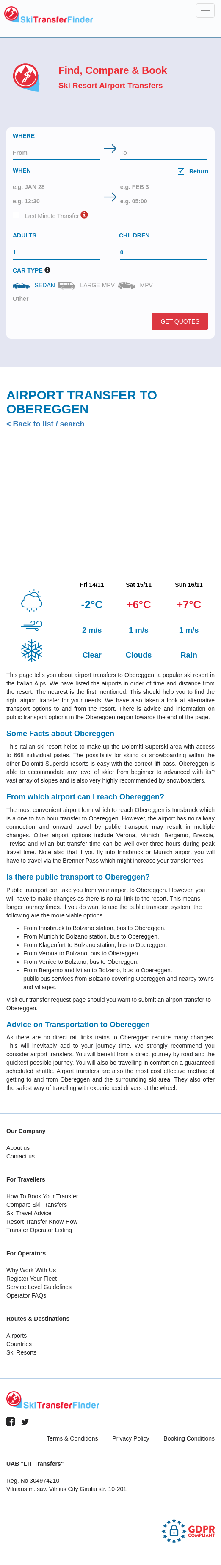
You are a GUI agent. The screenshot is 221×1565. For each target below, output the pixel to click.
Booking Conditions (189, 1438)
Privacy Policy (130, 1438)
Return (193, 171)
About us (18, 1147)
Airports (16, 1335)
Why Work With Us (31, 1270)
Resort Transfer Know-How (41, 1221)
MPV (136, 285)
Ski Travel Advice (29, 1213)
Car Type (28, 270)
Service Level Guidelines (39, 1287)
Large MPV (87, 286)
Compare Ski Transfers (36, 1204)
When (110, 172)
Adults (24, 235)
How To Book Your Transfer (42, 1196)
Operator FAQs (26, 1295)
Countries (19, 1344)
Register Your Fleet (31, 1278)
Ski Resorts (21, 1352)
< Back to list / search (45, 424)
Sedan (35, 285)
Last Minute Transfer (46, 215)
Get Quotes (179, 321)
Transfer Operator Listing (39, 1230)
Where (24, 135)
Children (134, 235)
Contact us (20, 1156)
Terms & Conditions (72, 1438)
